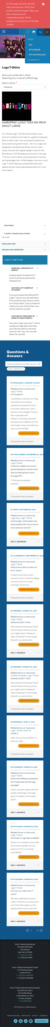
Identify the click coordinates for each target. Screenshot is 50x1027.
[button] (34, 32)
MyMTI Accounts (28, 32)
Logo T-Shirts (16, 391)
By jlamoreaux (18, 556)
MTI (30, 45)
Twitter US (21, 1021)
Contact (35, 1015)
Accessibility (43, 1015)
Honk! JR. (27, 730)
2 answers (19, 542)
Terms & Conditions (13, 1015)
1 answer (18, 653)
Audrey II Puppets (18, 675)
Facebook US (16, 1021)
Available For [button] (9, 244)
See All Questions (14, 369)
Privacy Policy (25, 1015)
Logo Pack (15, 518)
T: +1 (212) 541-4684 (25, 955)
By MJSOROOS (17, 767)
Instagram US (31, 1021)
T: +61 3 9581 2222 (25, 1001)
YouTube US (26, 1021)
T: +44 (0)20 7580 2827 (25, 975)
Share (7, 237)
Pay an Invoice (33, 60)
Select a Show (8, 83)
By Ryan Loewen (18, 454)
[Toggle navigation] (3, 31)
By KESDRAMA (17, 722)
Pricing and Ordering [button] (13, 250)
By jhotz (15, 510)
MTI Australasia (37, 54)
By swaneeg (16, 611)
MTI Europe (34, 49)
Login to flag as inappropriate (27, 386)
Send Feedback (41, 1021)
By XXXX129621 (17, 383)
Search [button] (40, 32)
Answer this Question (28, 433)
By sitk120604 (17, 826)
